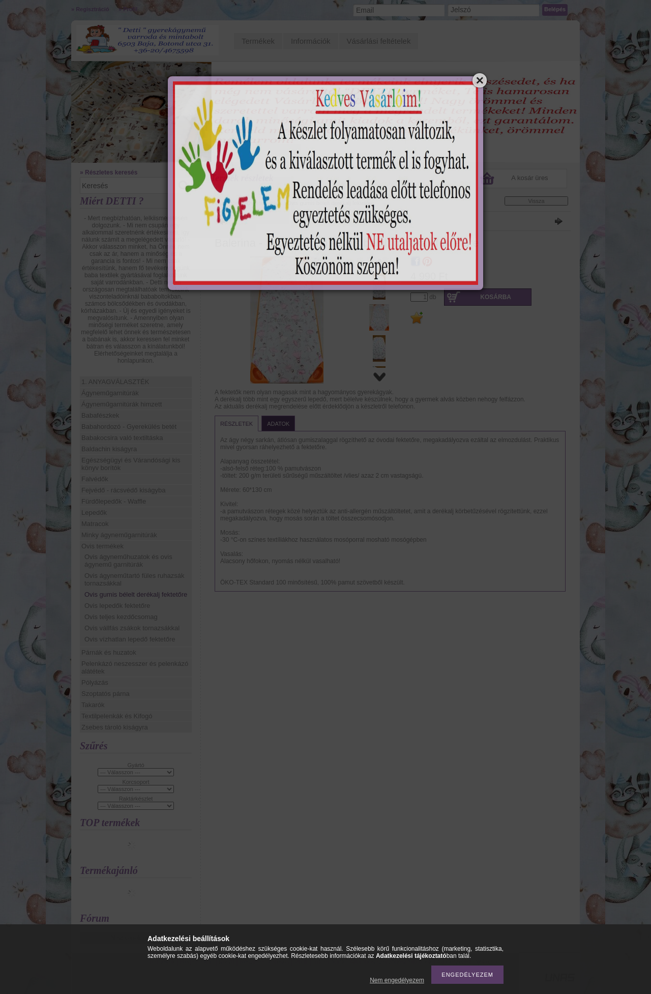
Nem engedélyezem (397, 980)
